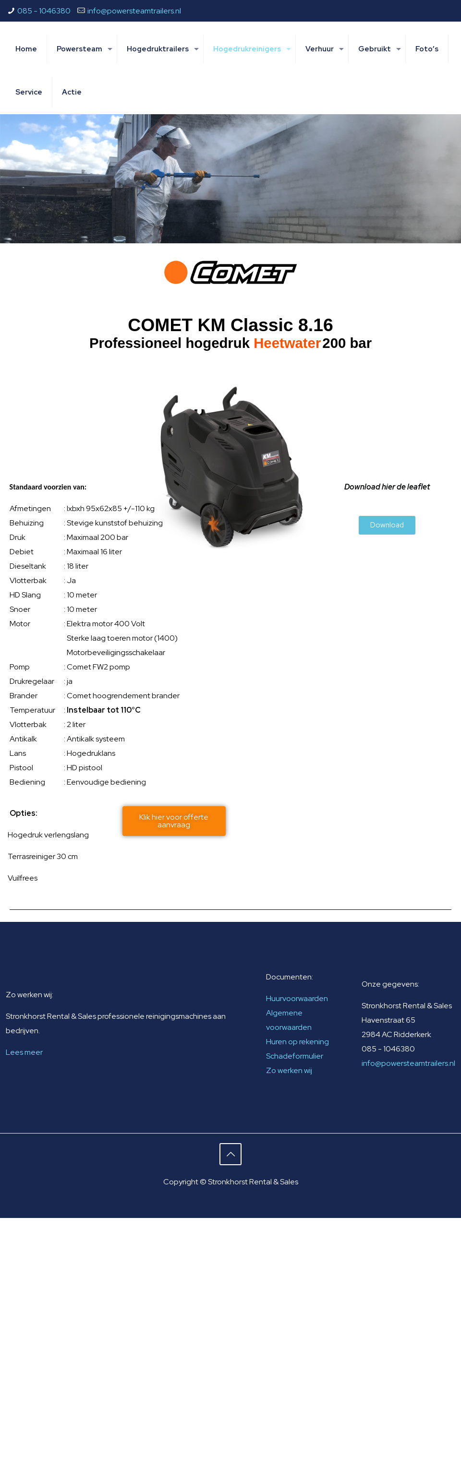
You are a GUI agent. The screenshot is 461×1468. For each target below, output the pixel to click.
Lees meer (24, 1052)
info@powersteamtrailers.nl (134, 11)
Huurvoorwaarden (297, 998)
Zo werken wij (289, 1070)
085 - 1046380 (44, 11)
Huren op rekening (297, 1042)
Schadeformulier (294, 1056)
